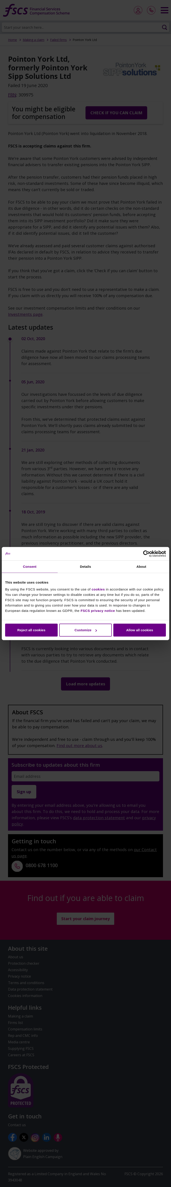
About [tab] (141, 566)
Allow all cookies (139, 630)
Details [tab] (85, 566)
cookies (98, 589)
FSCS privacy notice (98, 611)
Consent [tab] (30, 566)
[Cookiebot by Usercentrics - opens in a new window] (146, 553)
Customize (86, 630)
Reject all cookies (31, 630)
